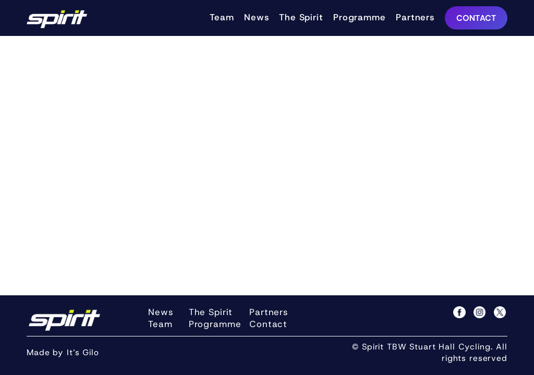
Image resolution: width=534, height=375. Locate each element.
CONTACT (476, 18)
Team (222, 17)
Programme (359, 17)
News (256, 17)
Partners (415, 17)
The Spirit (301, 17)
